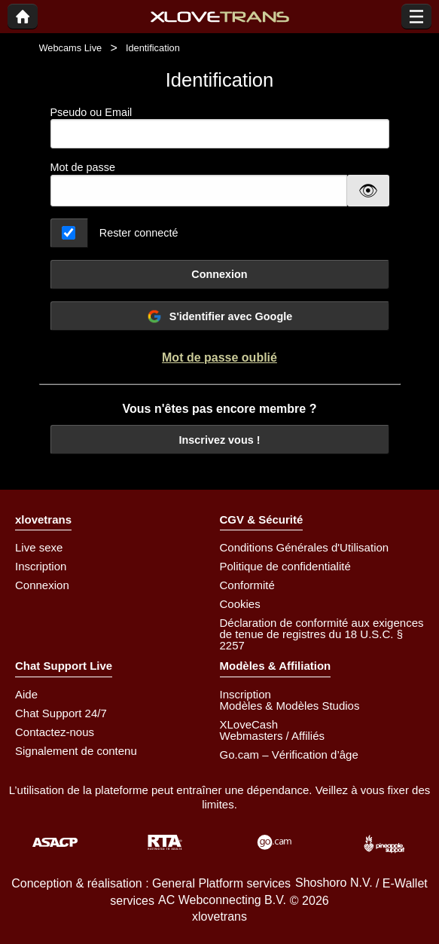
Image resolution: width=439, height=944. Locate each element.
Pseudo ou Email (219, 127)
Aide (26, 694)
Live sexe (38, 547)
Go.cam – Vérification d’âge (289, 754)
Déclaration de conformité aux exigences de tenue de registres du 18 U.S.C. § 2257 (322, 634)
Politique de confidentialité (285, 566)
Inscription (40, 566)
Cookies (240, 603)
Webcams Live (70, 47)
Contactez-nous (54, 732)
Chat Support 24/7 (61, 713)
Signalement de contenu (76, 750)
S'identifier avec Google (219, 316)
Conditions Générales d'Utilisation (304, 547)
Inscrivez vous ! (220, 440)
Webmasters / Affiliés (272, 735)
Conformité (247, 585)
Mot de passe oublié (219, 357)
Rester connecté (138, 233)
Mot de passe (82, 167)
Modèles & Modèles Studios (290, 705)
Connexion (219, 274)
